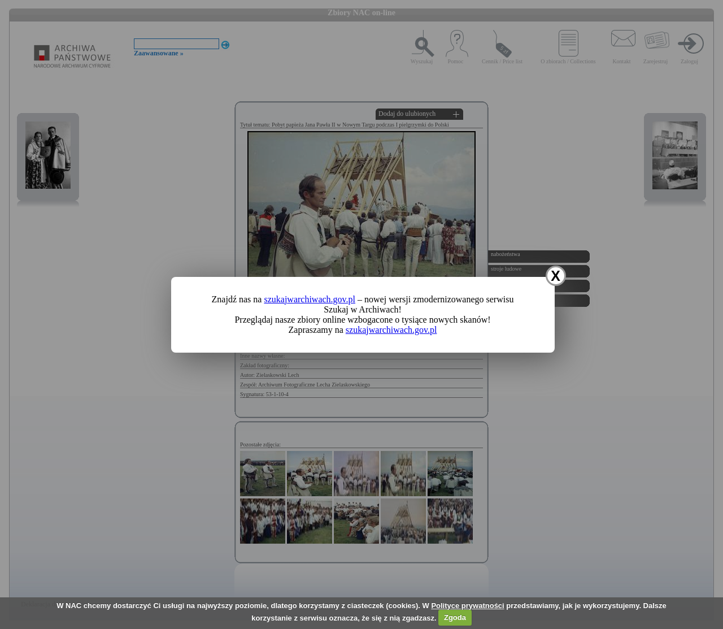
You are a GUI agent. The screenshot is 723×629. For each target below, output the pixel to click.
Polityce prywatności (467, 605)
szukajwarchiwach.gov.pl (309, 299)
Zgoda (455, 617)
